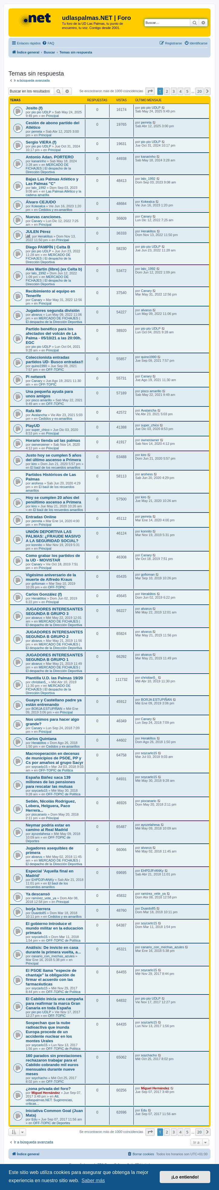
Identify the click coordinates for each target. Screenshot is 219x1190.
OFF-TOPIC (55, 369)
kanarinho (38, 161)
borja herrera (38, 909)
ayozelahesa (40, 834)
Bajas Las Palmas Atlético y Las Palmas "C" (52, 181)
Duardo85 (38, 913)
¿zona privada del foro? (48, 1088)
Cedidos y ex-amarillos (55, 210)
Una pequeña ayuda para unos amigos (49, 393)
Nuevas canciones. (44, 217)
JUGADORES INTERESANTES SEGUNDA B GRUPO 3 (54, 611)
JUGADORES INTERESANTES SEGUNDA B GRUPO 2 (54, 634)
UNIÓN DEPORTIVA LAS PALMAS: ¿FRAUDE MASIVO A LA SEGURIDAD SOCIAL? (53, 536)
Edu (34, 1119)
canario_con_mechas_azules (52, 956)
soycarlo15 (39, 766)
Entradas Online (41, 517)
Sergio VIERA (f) (41, 142)
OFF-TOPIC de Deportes (51, 1123)
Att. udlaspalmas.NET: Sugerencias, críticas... (49, 1100)
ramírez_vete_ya (43, 898)
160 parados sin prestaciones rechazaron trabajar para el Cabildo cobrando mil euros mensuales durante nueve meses (54, 1064)
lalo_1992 (38, 187)
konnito (36, 545)
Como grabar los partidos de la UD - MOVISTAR (53, 557)
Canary (36, 221)
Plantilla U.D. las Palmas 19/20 (54, 678)
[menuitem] (48, 43)
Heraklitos (45, 236)
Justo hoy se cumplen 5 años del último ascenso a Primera (53, 457)
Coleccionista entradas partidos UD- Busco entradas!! (54, 359)
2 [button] (167, 91)
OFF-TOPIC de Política (56, 770)
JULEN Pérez (38, 231)
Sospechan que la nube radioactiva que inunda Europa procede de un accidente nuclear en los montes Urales (49, 1031)
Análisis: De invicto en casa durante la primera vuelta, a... (53, 949)
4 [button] (180, 91)
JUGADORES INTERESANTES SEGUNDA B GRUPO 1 (54, 657)
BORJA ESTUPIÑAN (46, 708)
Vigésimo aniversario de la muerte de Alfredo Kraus (51, 577)
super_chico (40, 430)
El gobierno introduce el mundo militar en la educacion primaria (54, 928)
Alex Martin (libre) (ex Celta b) (54, 269)
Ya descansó (38, 894)
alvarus (36, 314)
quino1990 (39, 366)
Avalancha (39, 415)
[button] (150, 91)
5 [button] (187, 91)
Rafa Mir (33, 411)
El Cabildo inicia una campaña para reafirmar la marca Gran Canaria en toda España (54, 1003)
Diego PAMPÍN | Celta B (48, 247)
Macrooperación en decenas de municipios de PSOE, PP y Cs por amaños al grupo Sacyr (54, 758)
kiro (34, 464)
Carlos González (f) (44, 594)
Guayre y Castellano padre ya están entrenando (54, 702)
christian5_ (39, 682)
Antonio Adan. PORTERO (50, 157)
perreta (36, 131)
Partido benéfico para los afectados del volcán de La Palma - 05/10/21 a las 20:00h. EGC (53, 336)
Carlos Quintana (41, 738)
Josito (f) (34, 108)
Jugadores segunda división (53, 310)
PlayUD (33, 425)
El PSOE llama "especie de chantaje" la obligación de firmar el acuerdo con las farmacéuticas (51, 977)
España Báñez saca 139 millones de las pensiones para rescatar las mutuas (50, 782)
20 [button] (199, 91)
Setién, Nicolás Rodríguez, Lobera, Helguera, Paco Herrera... (51, 806)
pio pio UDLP (41, 112)
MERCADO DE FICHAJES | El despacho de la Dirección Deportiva (48, 168)
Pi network (36, 376)
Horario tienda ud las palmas (53, 440)
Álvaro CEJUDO (41, 202)
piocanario (39, 814)
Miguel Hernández (45, 1093)
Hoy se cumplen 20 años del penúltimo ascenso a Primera (53, 499)
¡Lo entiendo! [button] (185, 1177)
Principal (52, 116)
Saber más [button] (93, 1180)
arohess (37, 483)
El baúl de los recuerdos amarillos (55, 467)
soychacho (39, 1078)
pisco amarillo (41, 400)
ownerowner (40, 444)
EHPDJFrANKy (42, 879)
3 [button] (174, 91)
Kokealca (38, 206)
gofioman (38, 583)
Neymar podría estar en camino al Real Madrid (48, 827)
